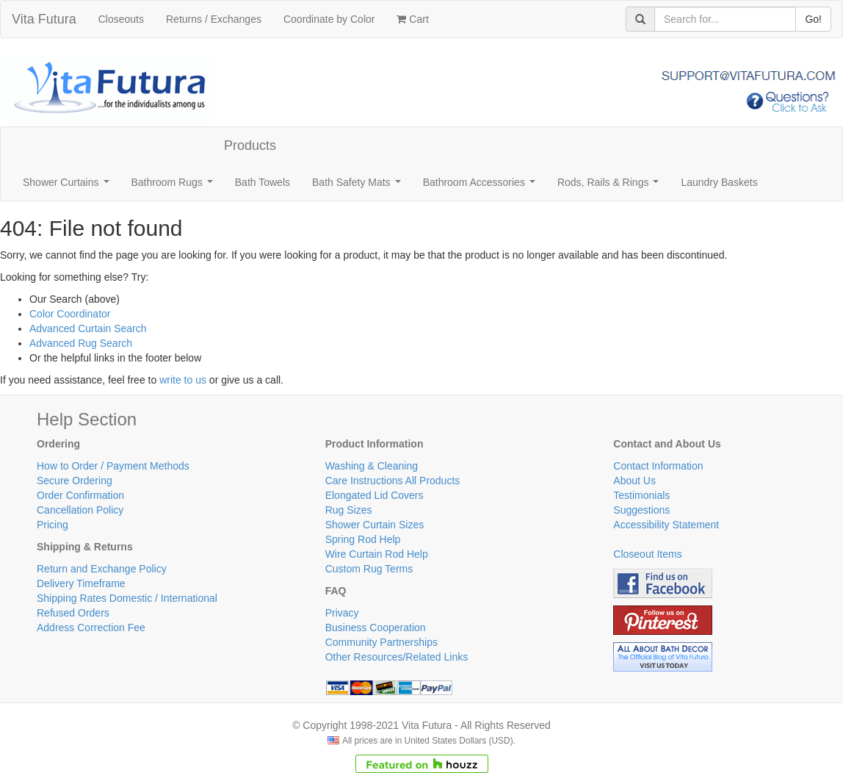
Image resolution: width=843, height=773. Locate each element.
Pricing (52, 525)
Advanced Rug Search (80, 343)
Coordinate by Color (329, 19)
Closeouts (121, 19)
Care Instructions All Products (392, 480)
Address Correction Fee (91, 627)
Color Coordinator (70, 314)
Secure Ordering (74, 480)
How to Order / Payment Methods (113, 466)
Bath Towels (262, 182)
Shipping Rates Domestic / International (127, 598)
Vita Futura (44, 19)
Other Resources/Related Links (396, 657)
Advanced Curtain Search (88, 328)
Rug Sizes (348, 510)
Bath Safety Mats (359, 186)
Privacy (342, 613)
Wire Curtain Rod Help (376, 554)
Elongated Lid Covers (374, 495)
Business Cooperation (375, 627)
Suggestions (641, 510)
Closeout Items (647, 554)
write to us (182, 380)
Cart (412, 19)
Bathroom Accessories (482, 186)
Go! (813, 19)
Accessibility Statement (666, 525)
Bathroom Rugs (175, 186)
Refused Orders (73, 613)
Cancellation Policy (80, 510)
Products (250, 145)
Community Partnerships (381, 642)
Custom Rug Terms (369, 569)
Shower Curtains (69, 186)
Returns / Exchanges (213, 19)
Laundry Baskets (719, 182)
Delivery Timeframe (81, 583)
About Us (634, 480)
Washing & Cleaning (371, 466)
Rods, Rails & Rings (611, 186)
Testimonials (641, 495)
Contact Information (658, 466)
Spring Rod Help (363, 539)
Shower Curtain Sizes (374, 525)
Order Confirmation (80, 495)
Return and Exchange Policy (102, 569)
